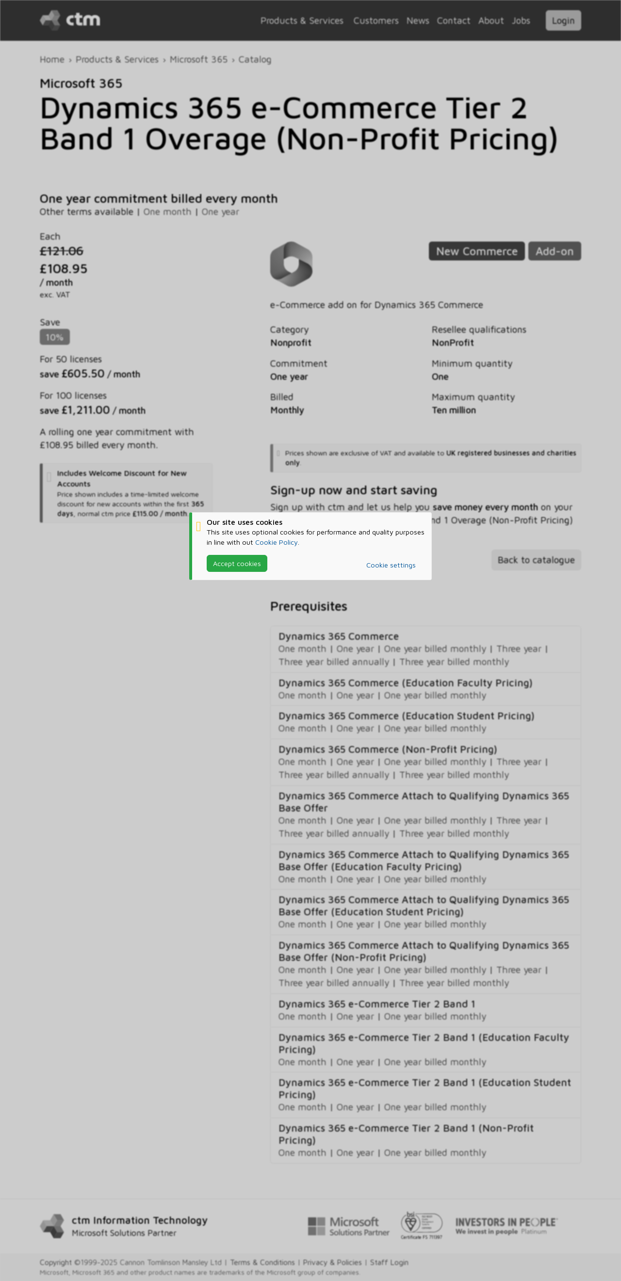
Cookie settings (391, 565)
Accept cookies (237, 563)
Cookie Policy (276, 542)
